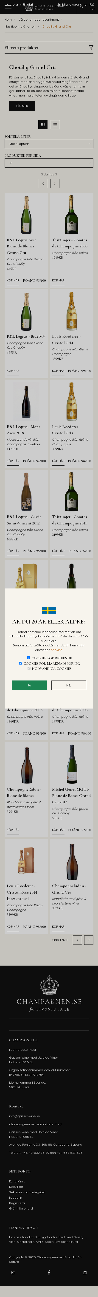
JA (29, 685)
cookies (56, 650)
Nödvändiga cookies (51, 669)
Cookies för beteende (52, 658)
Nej (68, 685)
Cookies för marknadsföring (52, 663)
